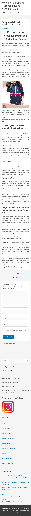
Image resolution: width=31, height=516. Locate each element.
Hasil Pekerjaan (6, 428)
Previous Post (15, 273)
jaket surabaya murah (8, 133)
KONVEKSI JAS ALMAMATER (9, 438)
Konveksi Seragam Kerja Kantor (10, 448)
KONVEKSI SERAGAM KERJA (9, 446)
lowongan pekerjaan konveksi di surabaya (12, 501)
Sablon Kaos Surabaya (7, 463)
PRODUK (4, 461)
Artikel (3, 423)
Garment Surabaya (6, 426)
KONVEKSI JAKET (16, 27)
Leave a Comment (6, 27)
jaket (28, 155)
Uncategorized (5, 466)
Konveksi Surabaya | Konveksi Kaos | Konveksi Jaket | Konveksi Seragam (13, 7)
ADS (3, 421)
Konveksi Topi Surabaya (8, 456)
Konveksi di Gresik (6, 431)
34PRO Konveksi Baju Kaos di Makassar (12, 475)
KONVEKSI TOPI (6, 451)
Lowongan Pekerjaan (7, 458)
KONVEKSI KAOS (6, 443)
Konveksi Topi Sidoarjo (7, 453)
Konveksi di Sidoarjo (7, 433)
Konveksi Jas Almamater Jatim (9, 441)
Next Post (15, 277)
